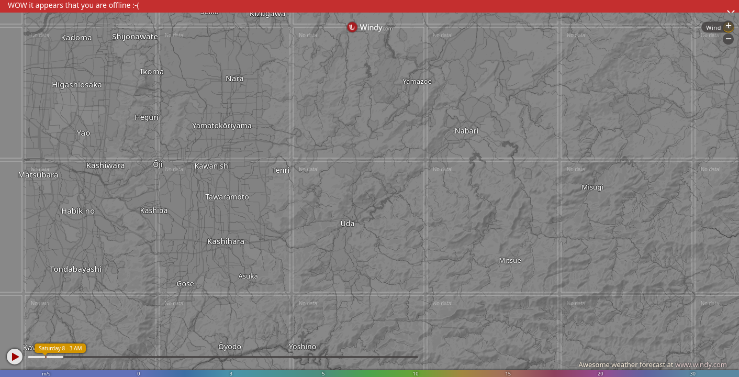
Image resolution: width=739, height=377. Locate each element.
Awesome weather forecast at (652, 364)
